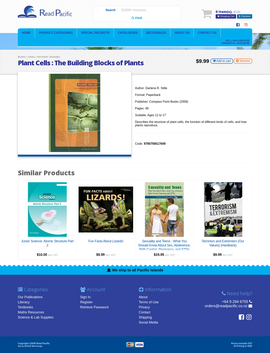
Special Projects (95, 33)
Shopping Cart (225, 16)
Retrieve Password (94, 307)
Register (86, 302)
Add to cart (222, 61)
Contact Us (207, 33)
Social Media (148, 322)
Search (102, 14)
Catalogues (128, 33)
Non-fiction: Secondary (48, 57)
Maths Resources (31, 312)
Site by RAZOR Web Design (30, 346)
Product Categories (56, 33)
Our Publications (30, 297)
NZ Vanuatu (235, 42)
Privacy (144, 307)
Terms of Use (149, 302)
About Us (182, 33)
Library (31, 57)
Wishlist (243, 61)
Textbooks (25, 307)
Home (26, 33)
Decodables (156, 33)
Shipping (145, 317)
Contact (144, 312)
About (143, 297)
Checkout (244, 16)
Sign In (85, 297)
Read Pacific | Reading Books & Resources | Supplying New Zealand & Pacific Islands (46, 14)
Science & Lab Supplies (35, 317)
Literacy (24, 302)
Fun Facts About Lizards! (105, 241)
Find (172, 14)
